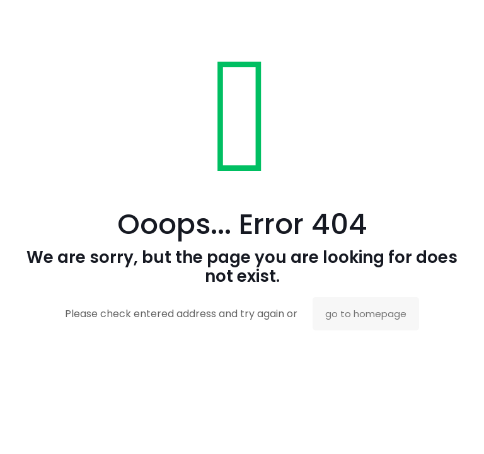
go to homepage (365, 313)
